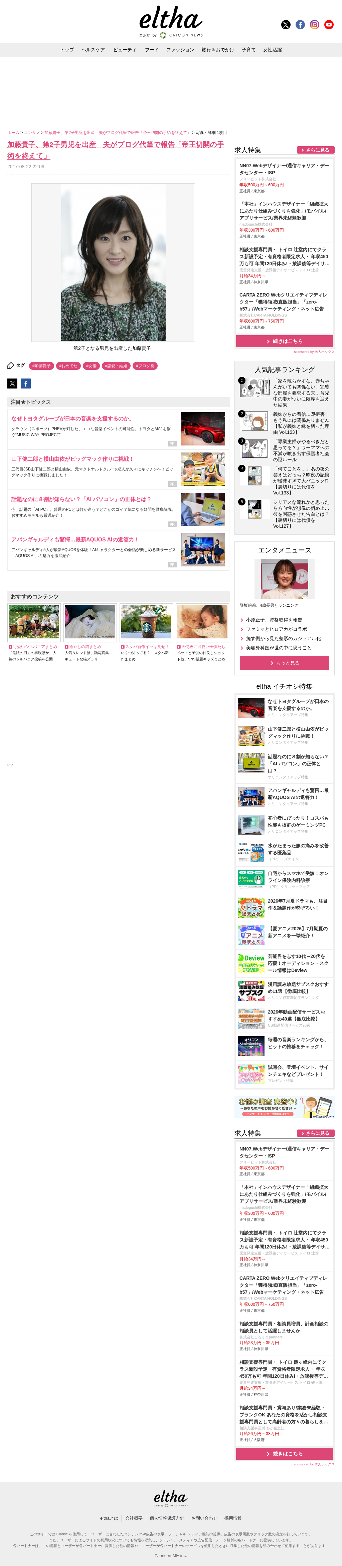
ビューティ (125, 49)
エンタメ (32, 132)
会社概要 (134, 1518)
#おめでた (68, 366)
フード (152, 49)
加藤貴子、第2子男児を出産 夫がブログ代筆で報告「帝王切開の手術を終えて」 (118, 132)
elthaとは (109, 1518)
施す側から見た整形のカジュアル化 (283, 638)
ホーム (13, 132)
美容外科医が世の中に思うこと (279, 647)
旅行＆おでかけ (218, 49)
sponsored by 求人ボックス (314, 352)
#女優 (91, 366)
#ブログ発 (145, 366)
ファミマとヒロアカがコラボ (276, 629)
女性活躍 (272, 49)
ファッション (180, 49)
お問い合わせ (204, 1518)
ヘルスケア (93, 49)
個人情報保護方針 (167, 1518)
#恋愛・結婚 (116, 366)
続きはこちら (288, 341)
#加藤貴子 (41, 366)
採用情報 (233, 1518)
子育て (249, 49)
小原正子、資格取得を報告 (274, 619)
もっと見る (288, 662)
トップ (67, 49)
